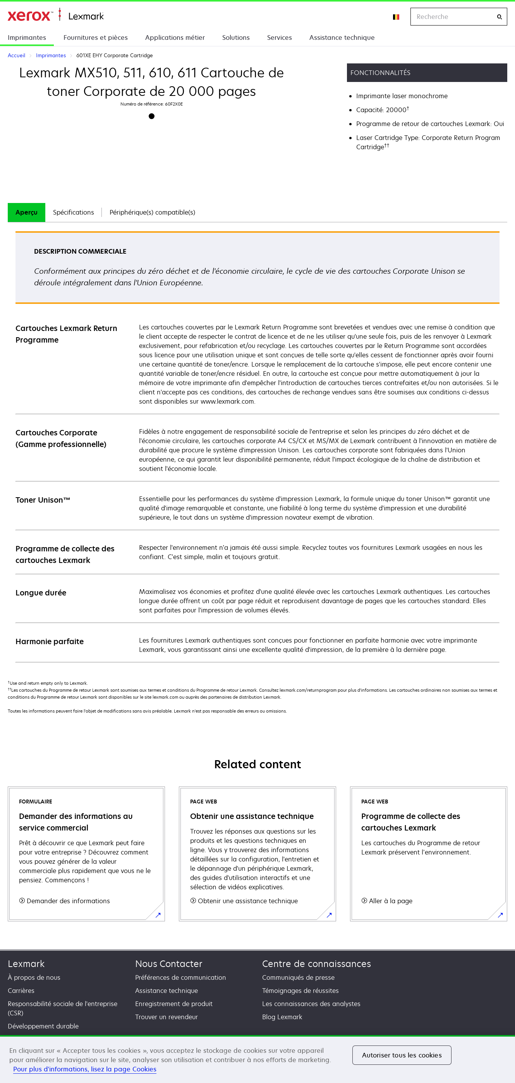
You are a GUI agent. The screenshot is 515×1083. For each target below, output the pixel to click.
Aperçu (26, 212)
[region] (257, 1059)
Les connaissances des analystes (311, 1003)
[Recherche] (499, 17)
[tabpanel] (257, 446)
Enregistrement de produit (174, 1003)
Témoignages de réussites (300, 990)
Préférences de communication (180, 977)
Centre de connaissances (316, 964)
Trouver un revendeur (166, 1017)
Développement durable (43, 1026)
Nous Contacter (169, 964)
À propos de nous (34, 977)
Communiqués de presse (298, 977)
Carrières (21, 990)
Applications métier (175, 37)
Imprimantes (27, 37)
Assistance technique (342, 37)
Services (279, 37)
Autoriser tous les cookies (402, 1055)
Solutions (236, 37)
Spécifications (73, 212)
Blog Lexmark (282, 1017)
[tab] (26, 212)
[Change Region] (396, 16)
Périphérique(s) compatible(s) (152, 212)
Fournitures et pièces (96, 37)
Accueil (55, 14)
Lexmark (26, 964)
